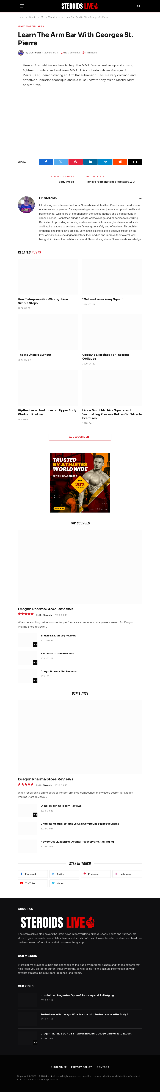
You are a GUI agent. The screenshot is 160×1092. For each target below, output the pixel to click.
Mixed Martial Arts (31, 26)
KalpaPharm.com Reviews (57, 653)
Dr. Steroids (35, 52)
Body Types (66, 181)
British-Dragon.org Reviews (58, 635)
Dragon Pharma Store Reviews (45, 609)
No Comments (70, 52)
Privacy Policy (81, 1067)
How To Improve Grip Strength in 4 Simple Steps (43, 301)
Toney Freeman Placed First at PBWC (110, 181)
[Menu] (22, 6)
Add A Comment (80, 436)
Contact (103, 1067)
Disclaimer (58, 1067)
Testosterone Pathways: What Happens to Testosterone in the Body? (84, 1014)
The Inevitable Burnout (34, 355)
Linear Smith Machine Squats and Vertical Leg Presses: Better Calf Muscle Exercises (112, 414)
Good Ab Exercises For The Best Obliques (105, 357)
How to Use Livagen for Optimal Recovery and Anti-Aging (77, 841)
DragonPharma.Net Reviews (59, 671)
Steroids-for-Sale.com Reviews (61, 805)
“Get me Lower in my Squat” (102, 299)
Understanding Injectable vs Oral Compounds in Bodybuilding (80, 823)
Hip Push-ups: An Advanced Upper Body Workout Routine (47, 412)
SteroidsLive (52, 1076)
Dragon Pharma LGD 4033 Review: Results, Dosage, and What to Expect (86, 1033)
